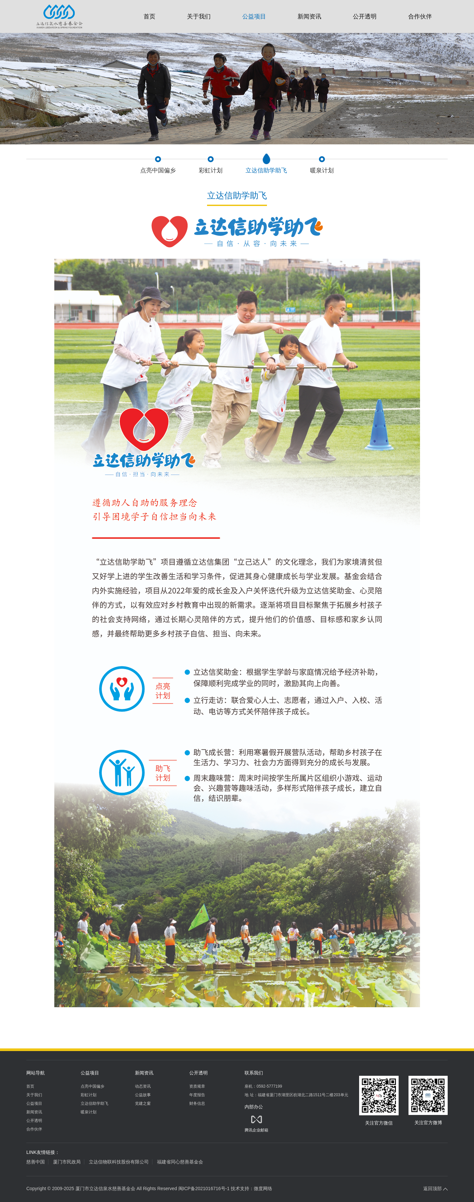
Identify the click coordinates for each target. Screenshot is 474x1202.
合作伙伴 (420, 16)
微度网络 (263, 1188)
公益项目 (254, 16)
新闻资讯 (309, 16)
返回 (435, 1188)
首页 (149, 16)
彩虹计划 (88, 1095)
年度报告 (197, 1095)
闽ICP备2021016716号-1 (204, 1188)
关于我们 (199, 16)
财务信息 (197, 1103)
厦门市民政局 (67, 1161)
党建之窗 (143, 1103)
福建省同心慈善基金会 (180, 1161)
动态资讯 (143, 1086)
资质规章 (197, 1086)
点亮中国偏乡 (92, 1086)
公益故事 (143, 1095)
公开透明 (365, 16)
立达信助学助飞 (94, 1103)
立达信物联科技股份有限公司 (119, 1161)
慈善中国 (35, 1161)
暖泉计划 (88, 1112)
